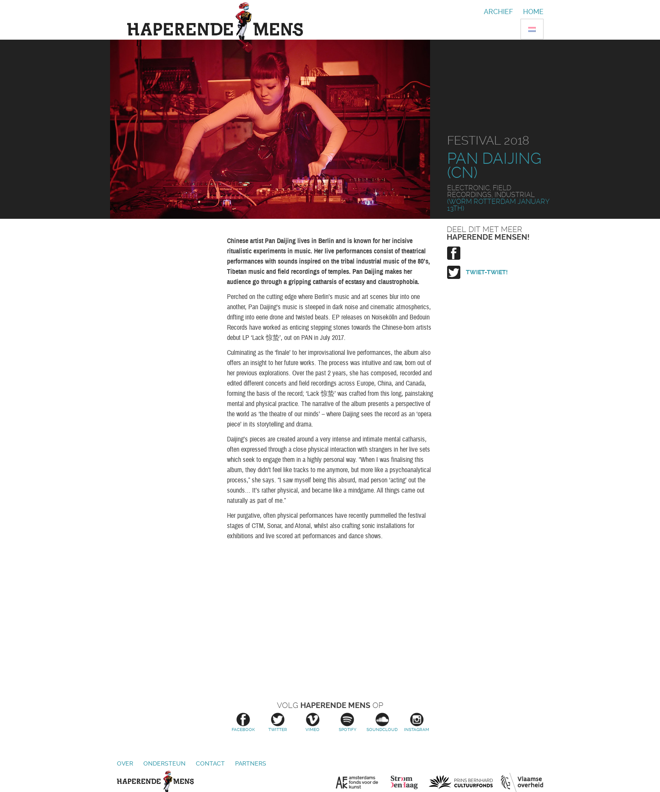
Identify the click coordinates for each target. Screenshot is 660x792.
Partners (250, 763)
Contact (210, 763)
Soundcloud (382, 722)
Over (125, 763)
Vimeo (312, 722)
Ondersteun (164, 763)
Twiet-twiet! (487, 272)
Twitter (278, 722)
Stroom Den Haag (408, 782)
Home (533, 12)
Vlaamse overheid (522, 782)
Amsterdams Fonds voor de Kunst (361, 782)
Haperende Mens (155, 781)
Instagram (416, 722)
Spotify (347, 722)
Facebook (243, 722)
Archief (498, 12)
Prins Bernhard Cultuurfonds (461, 782)
